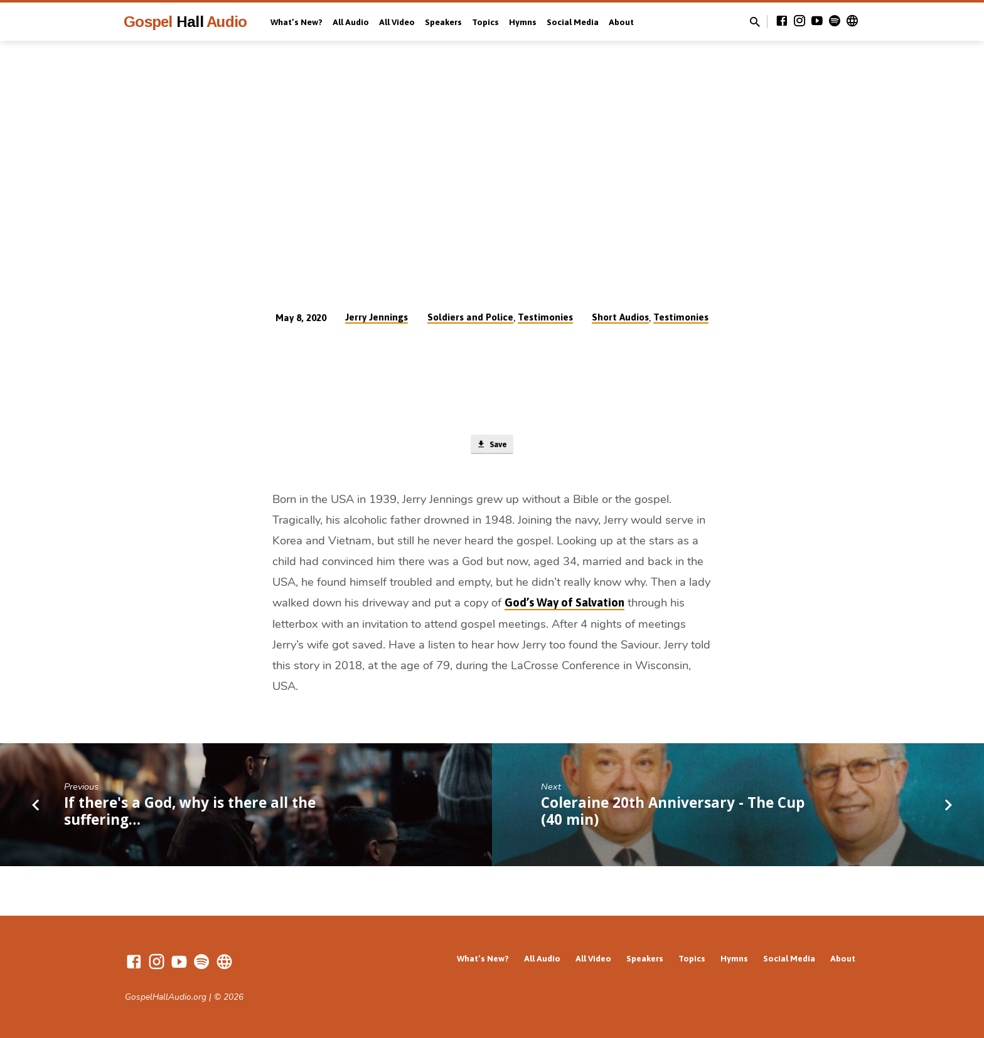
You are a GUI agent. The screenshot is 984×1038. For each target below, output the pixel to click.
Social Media (573, 22)
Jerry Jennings (376, 317)
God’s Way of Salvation (564, 605)
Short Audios (620, 317)
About (621, 22)
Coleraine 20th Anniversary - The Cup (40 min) (673, 813)
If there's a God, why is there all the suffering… (190, 813)
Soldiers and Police (470, 317)
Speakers (443, 22)
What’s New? (296, 22)
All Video (397, 22)
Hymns (523, 22)
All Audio (351, 22)
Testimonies (545, 317)
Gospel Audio (185, 21)
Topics (485, 22)
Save (492, 446)
